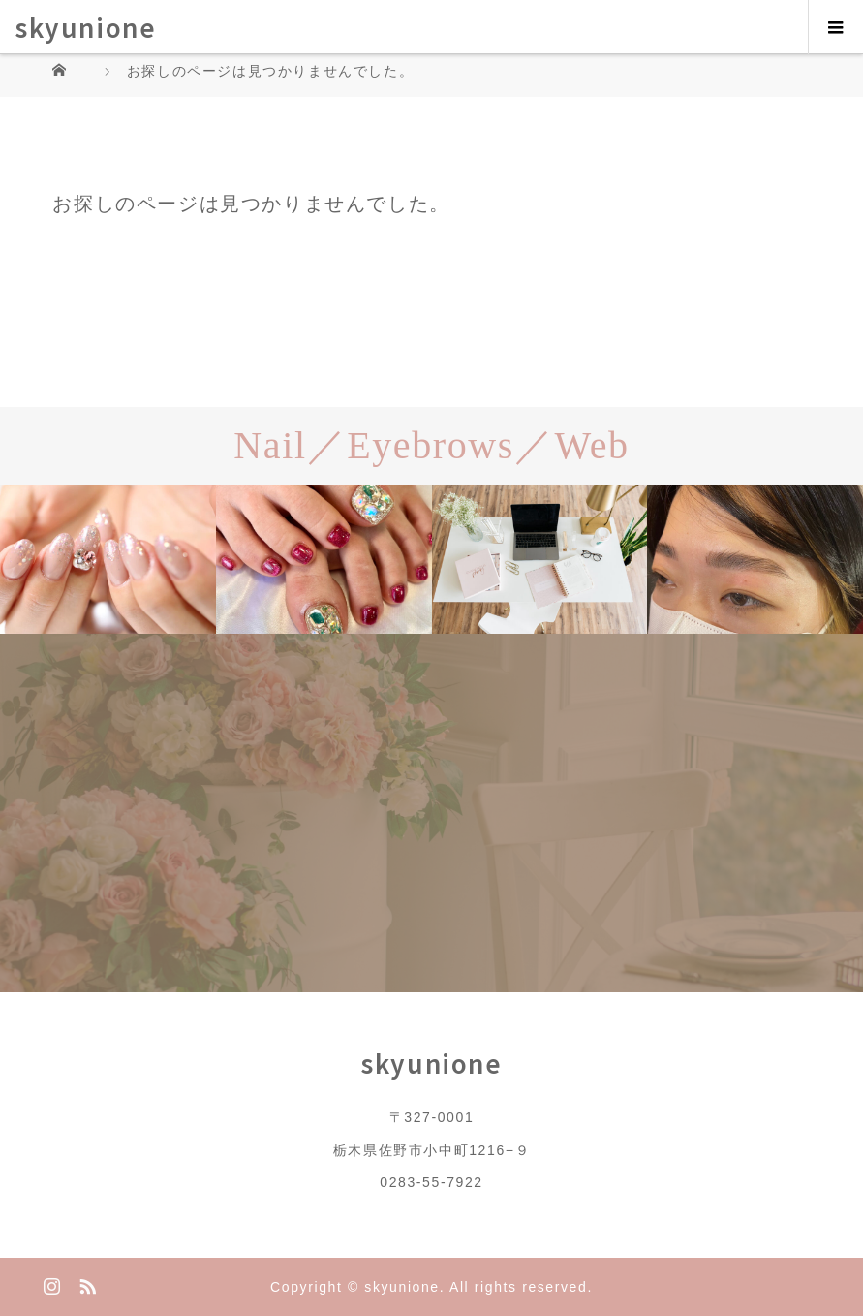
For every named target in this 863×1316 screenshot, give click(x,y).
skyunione (85, 27)
